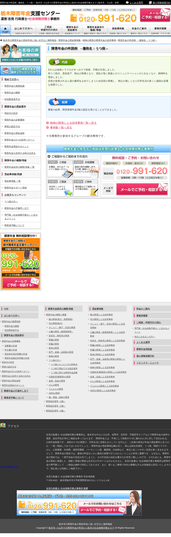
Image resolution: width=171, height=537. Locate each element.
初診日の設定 (11, 113)
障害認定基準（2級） (56, 406)
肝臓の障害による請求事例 (102, 350)
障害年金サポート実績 (15, 187)
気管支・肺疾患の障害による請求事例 (107, 340)
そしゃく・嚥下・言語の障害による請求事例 (107, 326)
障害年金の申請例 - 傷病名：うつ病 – (137, 40)
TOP (5, 30)
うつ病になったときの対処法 (64, 364)
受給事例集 (118, 30)
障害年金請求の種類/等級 (95, 30)
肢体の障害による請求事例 (102, 354)
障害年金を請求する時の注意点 (20, 153)
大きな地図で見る (9, 466)
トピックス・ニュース (147, 363)
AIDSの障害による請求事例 (103, 390)
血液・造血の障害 (57, 381)
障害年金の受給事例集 (69, 40)
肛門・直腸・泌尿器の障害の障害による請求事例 (107, 361)
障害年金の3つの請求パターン (19, 140)
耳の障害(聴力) (55, 323)
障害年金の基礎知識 (14, 86)
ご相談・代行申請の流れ (49, 30)
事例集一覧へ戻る (61, 127)
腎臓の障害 (54, 340)
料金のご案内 (139, 30)
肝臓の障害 (54, 344)
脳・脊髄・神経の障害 (59, 397)
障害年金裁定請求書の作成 (17, 358)
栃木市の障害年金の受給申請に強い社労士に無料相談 (29, 40)
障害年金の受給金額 (14, 133)
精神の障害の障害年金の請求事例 (99, 40)
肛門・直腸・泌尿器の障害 (61, 352)
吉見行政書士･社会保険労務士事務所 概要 (67, 488)
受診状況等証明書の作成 (16, 354)
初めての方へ (11, 79)
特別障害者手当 (12, 99)
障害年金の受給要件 (15, 106)
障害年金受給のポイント (16, 146)
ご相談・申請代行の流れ (148, 322)
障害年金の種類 (12, 92)
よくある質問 (136, 2)
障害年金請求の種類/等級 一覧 (19, 167)
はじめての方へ (11, 315)
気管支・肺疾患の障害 (59, 336)
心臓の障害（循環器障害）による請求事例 (107, 334)
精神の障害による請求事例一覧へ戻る (73, 122)
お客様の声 (20, 53)
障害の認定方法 (12, 126)
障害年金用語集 (144, 349)
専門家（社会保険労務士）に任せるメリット (21, 217)
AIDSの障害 (54, 393)
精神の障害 (54, 356)
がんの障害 (54, 385)
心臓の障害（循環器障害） (61, 331)
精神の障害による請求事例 (102, 367)
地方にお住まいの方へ (144, 337)
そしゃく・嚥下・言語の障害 (62, 327)
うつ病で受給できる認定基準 (64, 368)
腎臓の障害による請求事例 (102, 345)
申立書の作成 (11, 350)
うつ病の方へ (11, 201)
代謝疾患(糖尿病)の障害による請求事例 (108, 372)
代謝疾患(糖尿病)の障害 (60, 377)
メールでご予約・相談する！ (20, 262)
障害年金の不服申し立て (16, 208)
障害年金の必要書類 (14, 120)
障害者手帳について (14, 225)
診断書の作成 (11, 346)
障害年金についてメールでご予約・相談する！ (135, 189)
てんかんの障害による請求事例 (104, 386)
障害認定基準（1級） (56, 401)
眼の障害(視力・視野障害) (61, 319)
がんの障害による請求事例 (102, 381)
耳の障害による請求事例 (101, 319)
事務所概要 (160, 30)
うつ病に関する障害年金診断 (64, 372)
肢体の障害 (54, 348)
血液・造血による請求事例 (102, 377)
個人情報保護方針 (161, 2)
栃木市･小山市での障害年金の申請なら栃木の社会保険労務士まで (81, 528)
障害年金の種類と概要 (56, 314)
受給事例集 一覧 (12, 181)
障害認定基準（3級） (56, 411)
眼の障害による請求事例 (101, 314)
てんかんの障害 (56, 389)
